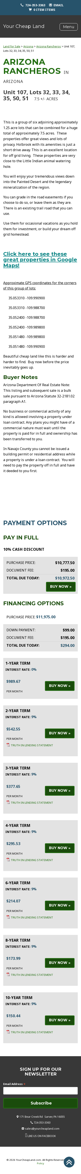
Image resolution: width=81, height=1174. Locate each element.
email (59, 5)
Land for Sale (11, 46)
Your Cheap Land (23, 26)
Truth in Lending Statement (32, 745)
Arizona (28, 46)
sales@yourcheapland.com (42, 1128)
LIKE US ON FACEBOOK (42, 1136)
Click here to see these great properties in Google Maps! (40, 260)
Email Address (14, 1084)
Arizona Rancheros (48, 46)
